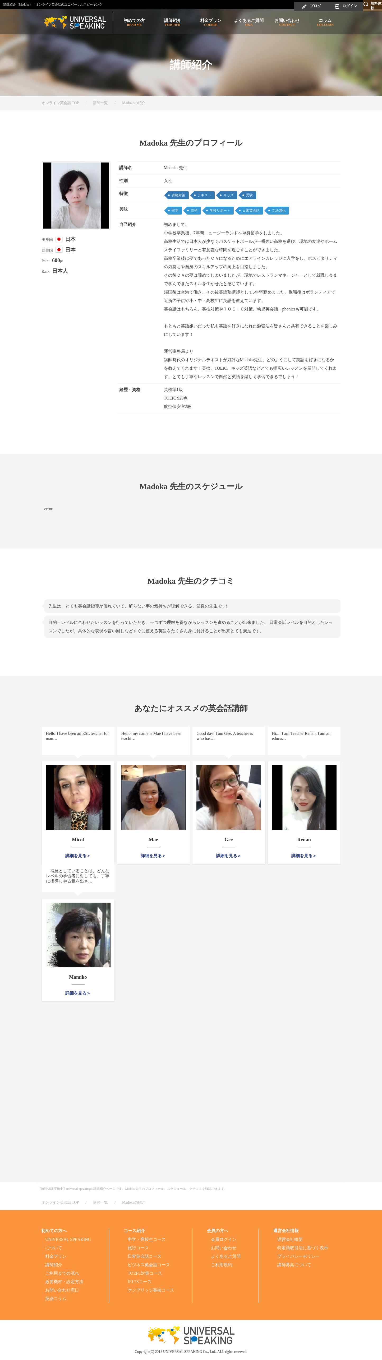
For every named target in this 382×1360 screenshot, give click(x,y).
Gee (228, 839)
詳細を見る (75, 855)
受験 (249, 195)
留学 (175, 210)
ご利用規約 (221, 1264)
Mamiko (78, 977)
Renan (304, 839)
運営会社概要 (290, 1239)
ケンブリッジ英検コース (151, 1290)
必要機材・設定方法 (64, 1281)
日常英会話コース (145, 1256)
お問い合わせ (287, 22)
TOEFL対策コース (145, 1273)
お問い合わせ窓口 (62, 1290)
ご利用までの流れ (62, 1273)
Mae (153, 839)
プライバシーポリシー (298, 1256)
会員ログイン (223, 1239)
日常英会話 (251, 210)
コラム (325, 22)
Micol (78, 839)
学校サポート (220, 210)
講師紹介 (172, 22)
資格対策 (178, 195)
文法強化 (279, 210)
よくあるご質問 (249, 22)
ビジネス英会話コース (149, 1264)
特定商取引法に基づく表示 (302, 1248)
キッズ (228, 195)
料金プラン (211, 22)
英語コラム (55, 1298)
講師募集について (294, 1264)
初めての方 (134, 22)
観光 (194, 210)
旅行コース (138, 1248)
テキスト (204, 195)
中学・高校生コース (147, 1239)
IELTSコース (139, 1281)
